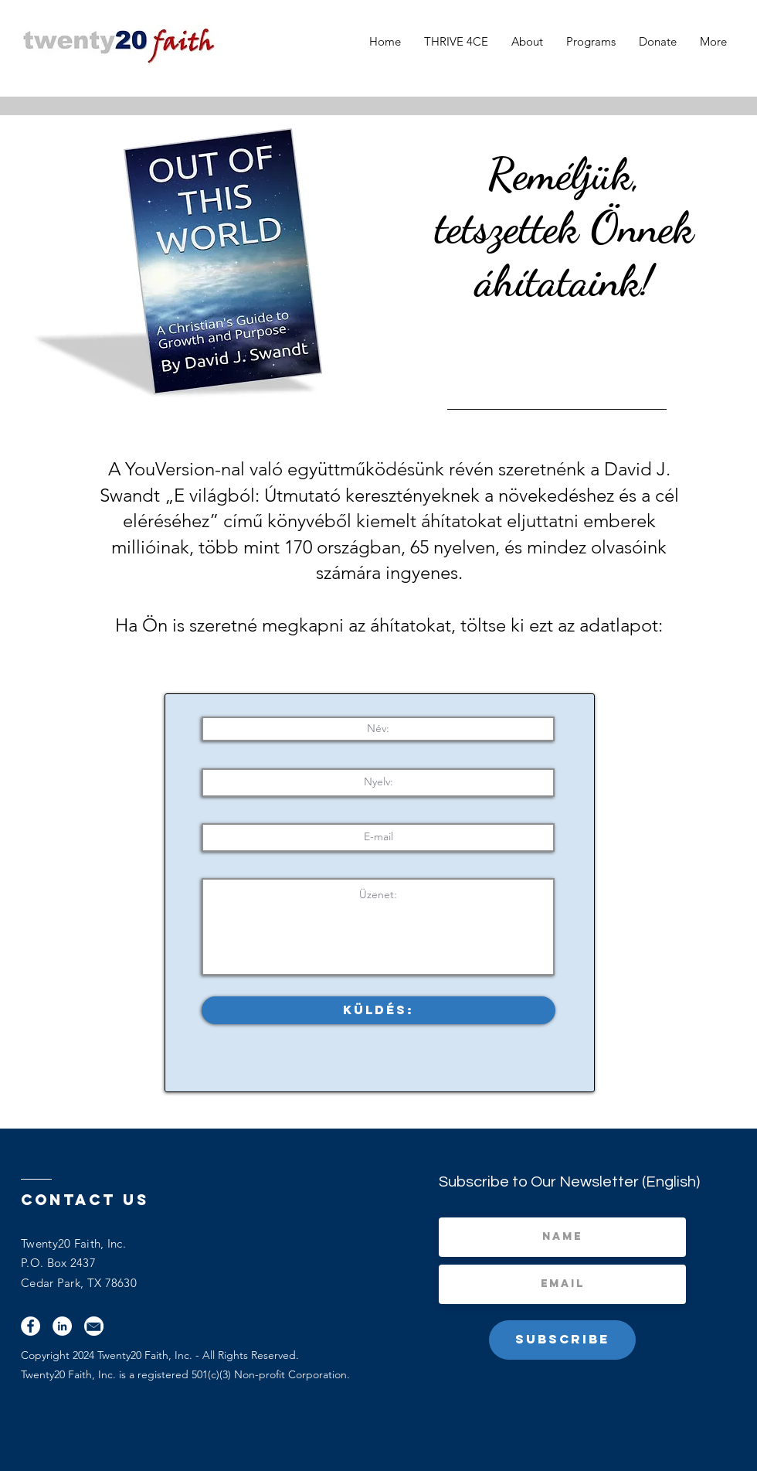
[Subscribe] (562, 1340)
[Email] (94, 1326)
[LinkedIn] (62, 1326)
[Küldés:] (378, 1010)
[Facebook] (30, 1326)
